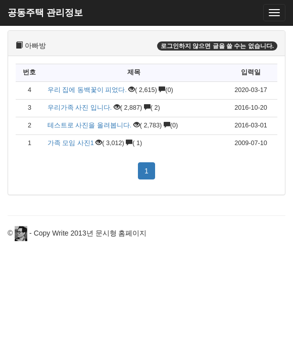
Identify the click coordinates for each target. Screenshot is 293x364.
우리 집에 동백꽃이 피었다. (87, 90)
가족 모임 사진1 (70, 143)
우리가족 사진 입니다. (79, 107)
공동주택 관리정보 (45, 13)
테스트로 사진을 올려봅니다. (89, 125)
